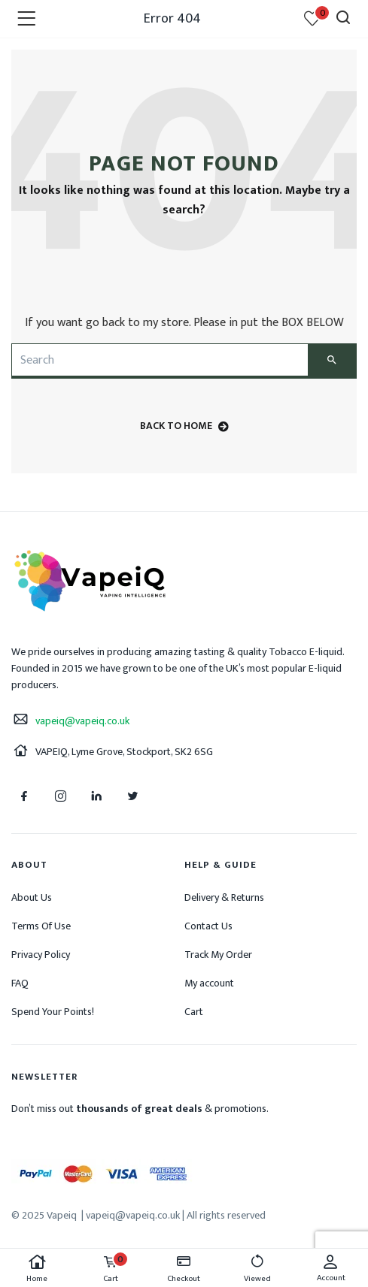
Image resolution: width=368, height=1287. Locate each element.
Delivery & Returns (224, 897)
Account (331, 1269)
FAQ (20, 983)
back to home (184, 425)
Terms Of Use (41, 926)
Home (37, 1269)
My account (209, 983)
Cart (193, 1011)
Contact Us (208, 926)
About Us (31, 897)
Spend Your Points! (52, 1011)
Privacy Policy (40, 954)
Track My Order (218, 954)
